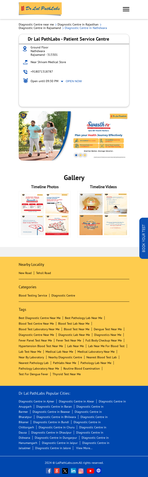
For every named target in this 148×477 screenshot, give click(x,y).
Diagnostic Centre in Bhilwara (56, 417)
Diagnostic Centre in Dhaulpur (51, 432)
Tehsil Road (43, 273)
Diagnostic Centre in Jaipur (60, 443)
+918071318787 (42, 71)
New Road (25, 273)
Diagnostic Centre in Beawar (51, 412)
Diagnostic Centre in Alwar (76, 401)
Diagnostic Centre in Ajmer (36, 401)
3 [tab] (85, 155)
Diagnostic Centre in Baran (54, 406)
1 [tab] (76, 155)
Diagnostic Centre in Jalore (53, 448)
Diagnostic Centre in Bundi (51, 422)
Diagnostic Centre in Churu (57, 427)
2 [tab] (80, 155)
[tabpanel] (74, 136)
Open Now (74, 81)
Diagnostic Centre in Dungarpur (56, 438)
